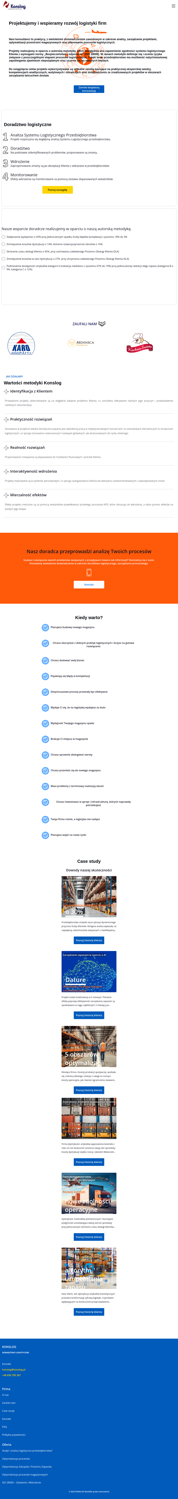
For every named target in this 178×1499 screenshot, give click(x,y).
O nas (5, 1395)
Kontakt (6, 1419)
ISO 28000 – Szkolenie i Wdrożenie (21, 1482)
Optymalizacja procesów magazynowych (25, 1474)
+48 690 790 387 (11, 1375)
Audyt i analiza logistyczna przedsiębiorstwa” (27, 1450)
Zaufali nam (9, 1403)
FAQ (4, 1426)
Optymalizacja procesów (16, 1458)
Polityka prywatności (13, 1434)
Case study (8, 1410)
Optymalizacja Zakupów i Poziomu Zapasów (27, 1466)
